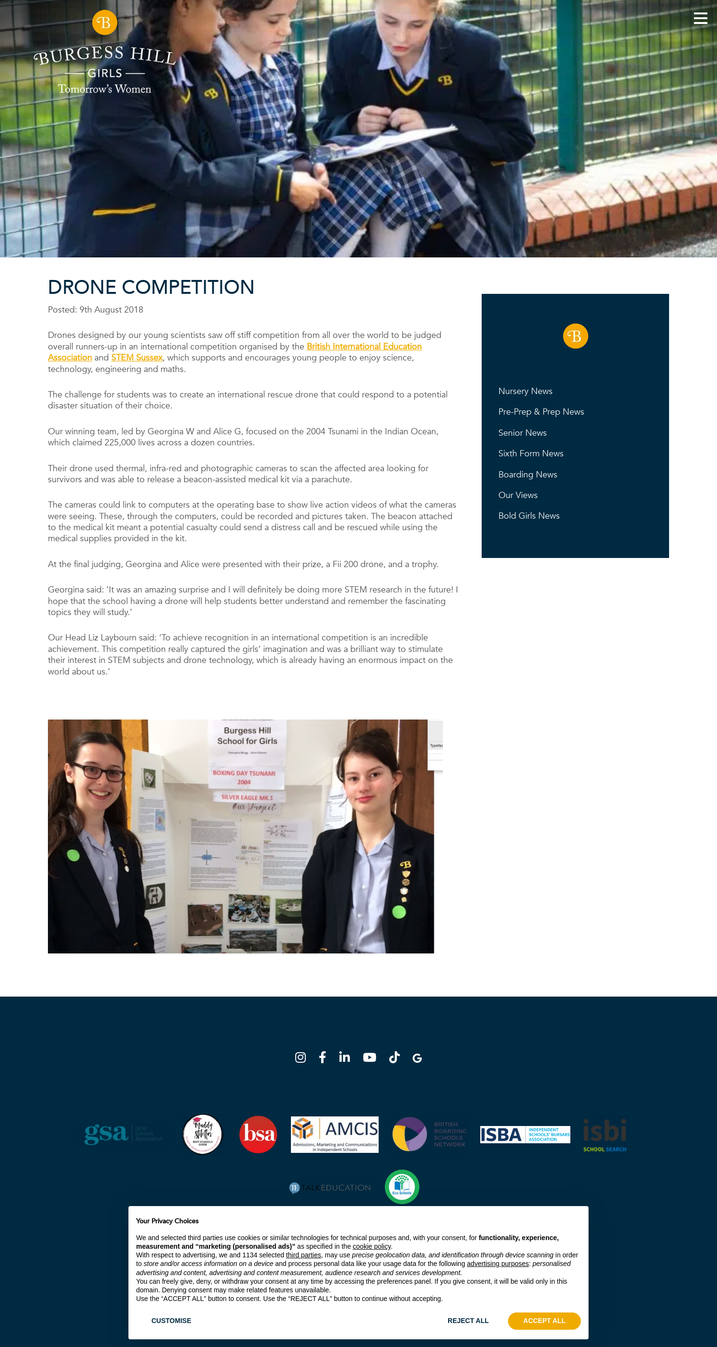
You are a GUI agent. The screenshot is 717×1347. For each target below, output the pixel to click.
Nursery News (525, 391)
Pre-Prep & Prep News (541, 412)
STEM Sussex (136, 358)
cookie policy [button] (372, 1246)
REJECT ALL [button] (468, 1320)
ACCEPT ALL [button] (544, 1320)
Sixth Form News (531, 454)
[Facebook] (325, 1059)
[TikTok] (397, 1059)
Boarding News (527, 475)
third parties (303, 1255)
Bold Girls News (529, 516)
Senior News (522, 433)
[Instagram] (303, 1059)
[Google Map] (417, 1059)
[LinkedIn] (347, 1059)
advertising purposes (498, 1263)
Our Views (518, 495)
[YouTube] (372, 1059)
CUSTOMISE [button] (171, 1320)
